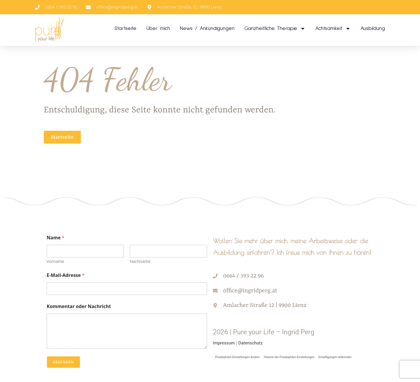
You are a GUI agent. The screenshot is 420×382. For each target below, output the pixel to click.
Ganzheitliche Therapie (274, 28)
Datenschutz (250, 343)
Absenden (63, 362)
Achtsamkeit (333, 28)
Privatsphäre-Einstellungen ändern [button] (237, 357)
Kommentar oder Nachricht (79, 306)
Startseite (125, 28)
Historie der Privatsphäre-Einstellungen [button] (289, 357)
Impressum (224, 343)
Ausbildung (372, 28)
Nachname (140, 261)
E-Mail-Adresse (66, 275)
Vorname (55, 261)
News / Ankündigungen (207, 28)
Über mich (158, 28)
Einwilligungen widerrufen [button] (334, 357)
